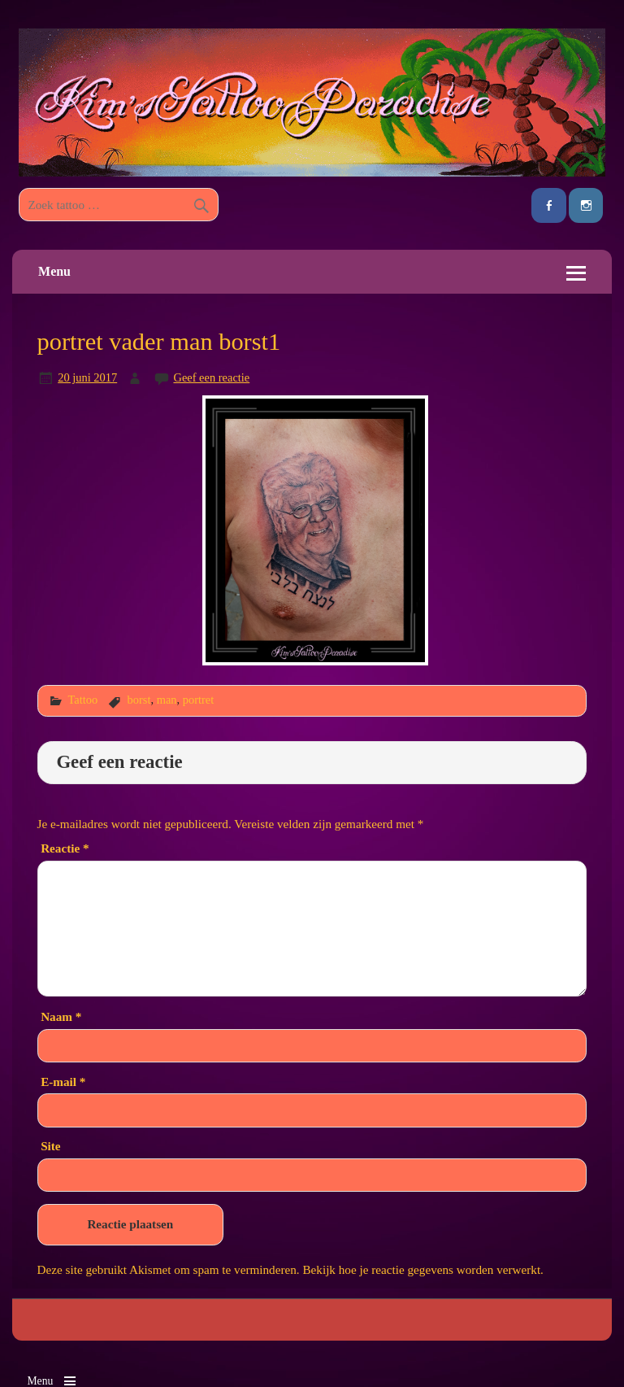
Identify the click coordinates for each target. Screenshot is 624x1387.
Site (50, 1146)
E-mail (63, 1081)
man (167, 699)
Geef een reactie (211, 377)
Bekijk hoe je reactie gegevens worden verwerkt (421, 1269)
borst (139, 699)
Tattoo (82, 699)
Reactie (65, 848)
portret (198, 699)
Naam (61, 1016)
